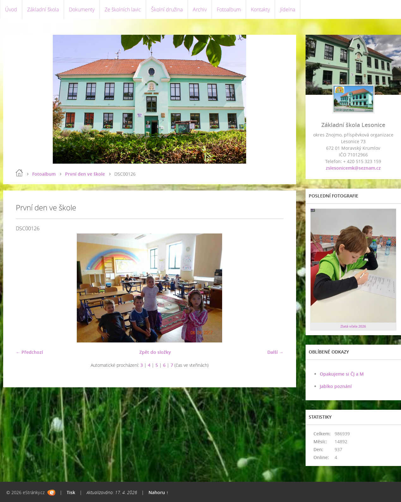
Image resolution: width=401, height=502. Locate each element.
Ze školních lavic (123, 9)
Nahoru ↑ (158, 492)
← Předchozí (29, 352)
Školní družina (167, 9)
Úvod (11, 9)
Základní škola (43, 9)
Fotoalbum (229, 9)
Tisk (71, 492)
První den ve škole (85, 174)
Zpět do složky (155, 352)
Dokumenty (81, 9)
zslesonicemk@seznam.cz (353, 168)
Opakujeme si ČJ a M (342, 374)
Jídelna (287, 9)
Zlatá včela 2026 (353, 326)
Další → (275, 352)
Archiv (200, 9)
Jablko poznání (336, 386)
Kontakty (260, 9)
